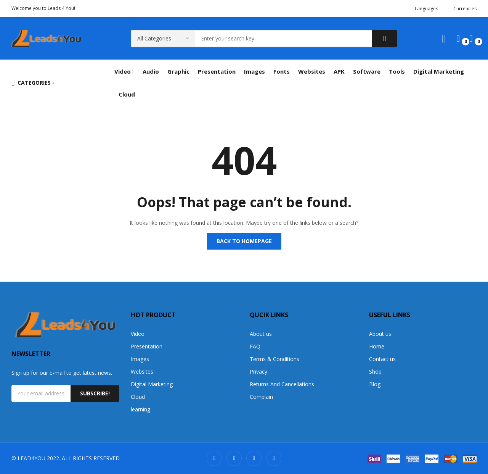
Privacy (258, 371)
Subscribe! (95, 393)
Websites (142, 371)
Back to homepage (244, 241)
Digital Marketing (152, 384)
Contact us (382, 359)
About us (261, 333)
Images (140, 359)
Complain (261, 396)
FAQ (255, 346)
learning (140, 409)
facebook (254, 458)
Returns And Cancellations (282, 384)
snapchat (214, 458)
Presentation (146, 346)
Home (376, 346)
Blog (374, 384)
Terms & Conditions (274, 359)
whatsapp (273, 458)
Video (137, 333)
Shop (375, 371)
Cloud (138, 396)
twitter (234, 458)
